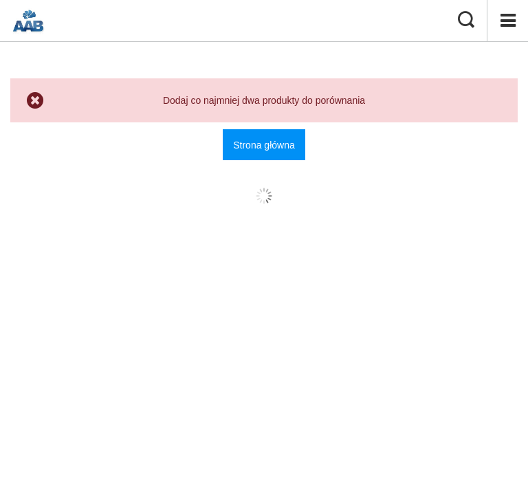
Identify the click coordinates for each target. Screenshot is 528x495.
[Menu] (507, 20)
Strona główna (264, 145)
